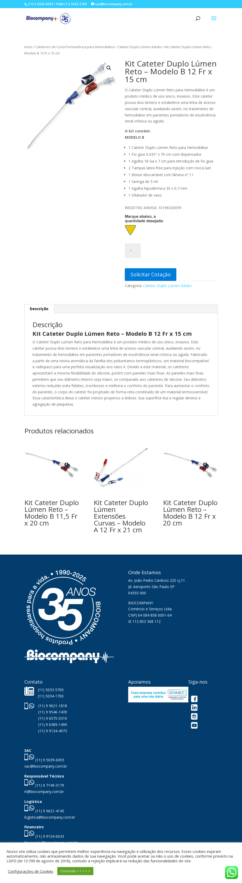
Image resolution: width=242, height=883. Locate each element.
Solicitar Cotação (151, 274)
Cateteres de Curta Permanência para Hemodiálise (75, 46)
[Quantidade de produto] (132, 250)
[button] (109, 68)
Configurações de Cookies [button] (30, 871)
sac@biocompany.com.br (45, 766)
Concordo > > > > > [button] (75, 871)
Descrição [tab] (39, 308)
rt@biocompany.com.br (44, 791)
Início (28, 46)
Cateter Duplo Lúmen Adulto (139, 46)
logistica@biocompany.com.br (49, 817)
